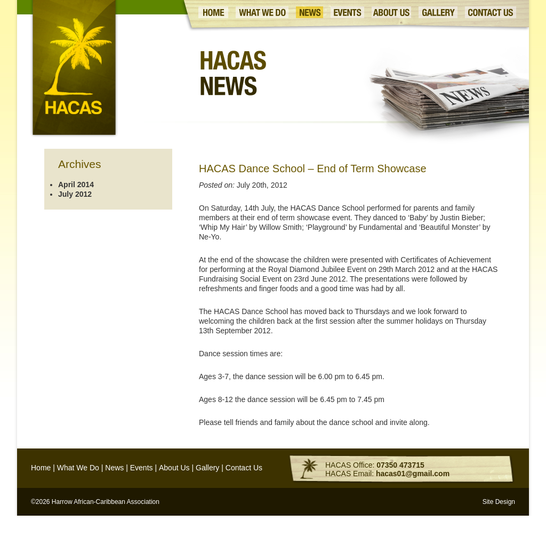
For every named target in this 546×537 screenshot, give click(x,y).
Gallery (207, 467)
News (114, 467)
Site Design (499, 502)
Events (141, 467)
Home (41, 467)
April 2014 (76, 184)
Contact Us (244, 467)
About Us (174, 467)
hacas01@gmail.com (412, 473)
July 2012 (75, 194)
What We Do (78, 467)
